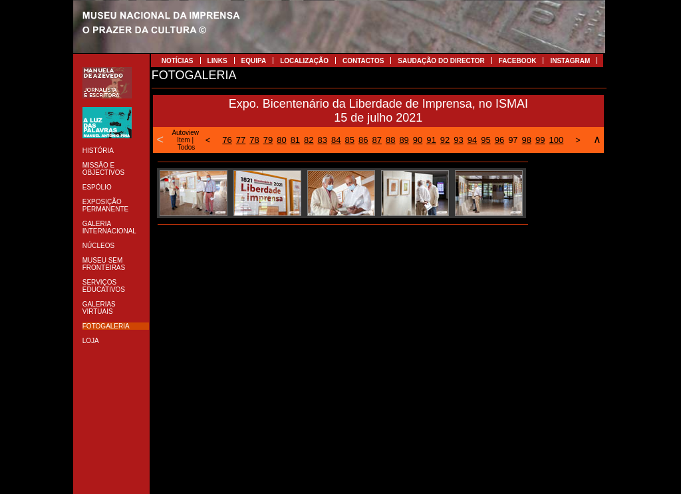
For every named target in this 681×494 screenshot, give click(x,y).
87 (376, 140)
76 (226, 140)
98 (526, 140)
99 (540, 140)
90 (417, 140)
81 (295, 140)
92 (445, 140)
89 (403, 140)
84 (335, 140)
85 (349, 140)
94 (472, 140)
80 (281, 140)
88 (390, 140)
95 (485, 140)
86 (363, 140)
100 (556, 140)
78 (254, 140)
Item (183, 140)
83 (322, 140)
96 (499, 140)
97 (512, 140)
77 (240, 140)
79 (268, 140)
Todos (187, 147)
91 (431, 140)
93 (458, 140)
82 (308, 140)
